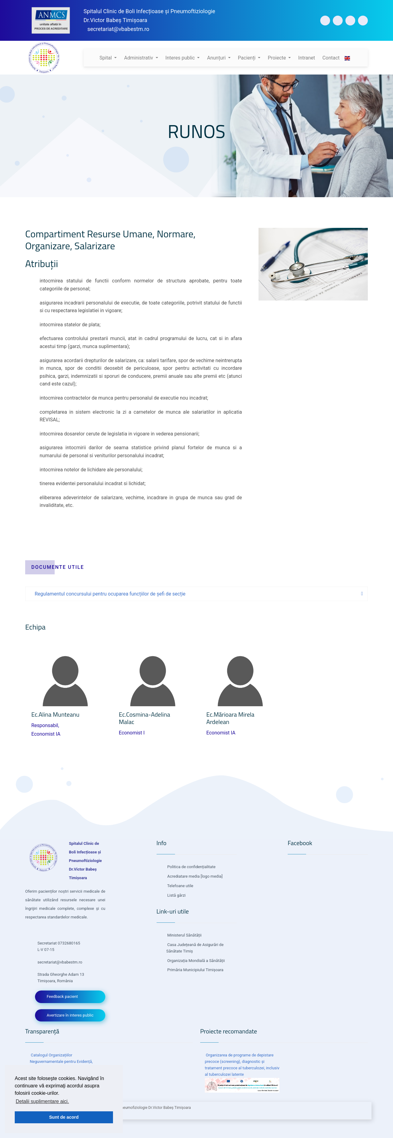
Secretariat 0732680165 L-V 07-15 (58, 946)
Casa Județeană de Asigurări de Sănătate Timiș (195, 947)
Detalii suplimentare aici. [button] (42, 1101)
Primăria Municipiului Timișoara (195, 969)
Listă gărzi (176, 895)
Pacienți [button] (247, 58)
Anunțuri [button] (217, 58)
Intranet (306, 58)
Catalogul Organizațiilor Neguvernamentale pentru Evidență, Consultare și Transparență (61, 1061)
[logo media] (211, 876)
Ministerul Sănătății (184, 935)
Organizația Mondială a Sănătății (195, 960)
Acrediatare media (183, 876)
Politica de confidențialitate (191, 866)
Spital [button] (106, 58)
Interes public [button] (180, 58)
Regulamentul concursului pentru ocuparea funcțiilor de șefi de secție (110, 594)
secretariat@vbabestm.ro (118, 29)
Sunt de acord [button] (64, 1117)
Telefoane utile (179, 885)
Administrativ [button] (139, 58)
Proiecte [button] (277, 58)
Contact (331, 58)
